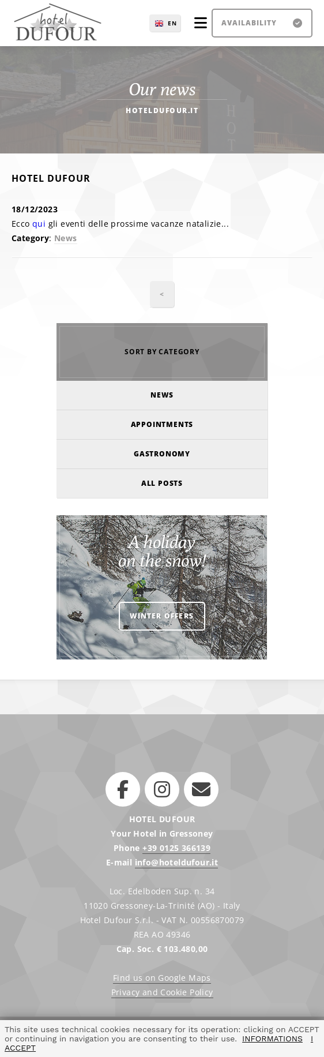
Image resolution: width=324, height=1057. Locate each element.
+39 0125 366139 (176, 847)
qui (40, 223)
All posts (162, 483)
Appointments (162, 424)
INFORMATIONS (272, 1038)
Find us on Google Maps (162, 977)
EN (172, 23)
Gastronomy (162, 454)
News (65, 238)
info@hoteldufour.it (176, 862)
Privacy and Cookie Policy (162, 992)
